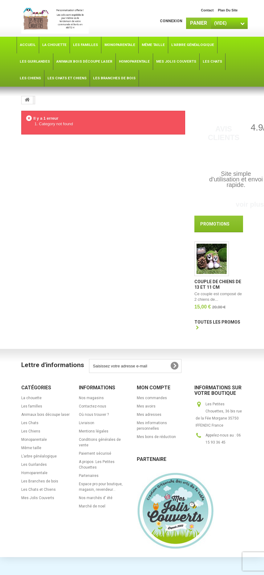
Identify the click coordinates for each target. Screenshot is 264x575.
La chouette (31, 399)
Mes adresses (149, 415)
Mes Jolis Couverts (37, 499)
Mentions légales (93, 432)
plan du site (228, 10)
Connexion (171, 21)
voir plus (250, 204)
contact (207, 10)
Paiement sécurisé (95, 454)
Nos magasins (91, 399)
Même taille (31, 449)
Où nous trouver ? (94, 415)
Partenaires (89, 476)
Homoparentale (34, 474)
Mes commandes (152, 399)
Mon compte (153, 388)
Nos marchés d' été (95, 499)
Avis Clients (224, 133)
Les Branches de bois (39, 482)
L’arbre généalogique (39, 457)
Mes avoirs (146, 407)
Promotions (214, 223)
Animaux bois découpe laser (45, 415)
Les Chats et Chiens (38, 490)
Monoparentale (34, 440)
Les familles (31, 407)
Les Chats (30, 424)
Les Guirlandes (34, 465)
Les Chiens (30, 432)
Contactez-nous (92, 407)
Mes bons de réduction (156, 438)
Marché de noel (92, 507)
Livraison (86, 424)
